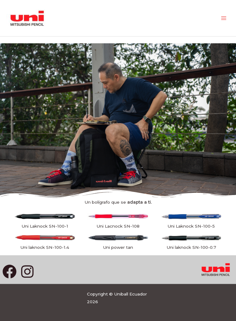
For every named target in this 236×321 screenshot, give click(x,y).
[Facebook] (9, 271)
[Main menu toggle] (224, 18)
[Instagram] (27, 271)
